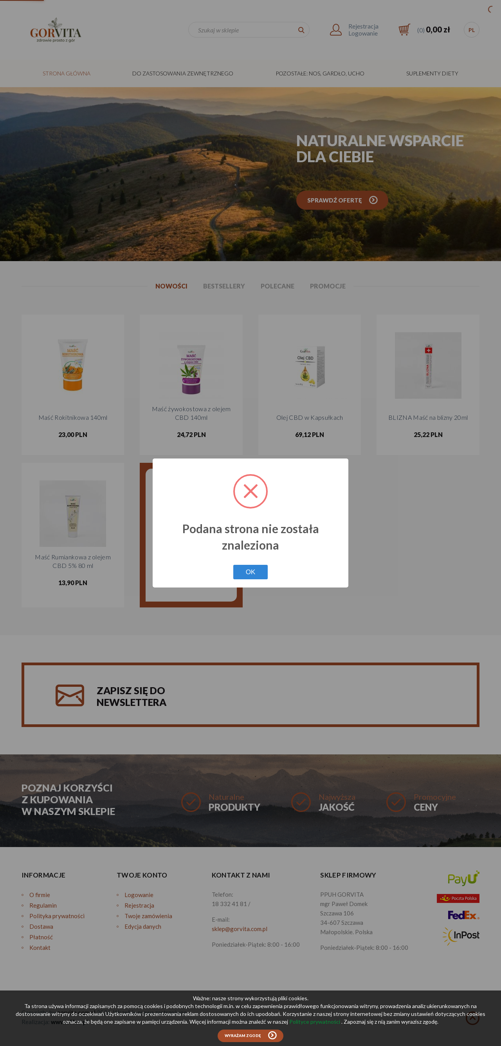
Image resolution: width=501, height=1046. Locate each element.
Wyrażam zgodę (243, 1035)
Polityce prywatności (315, 1021)
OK (251, 572)
